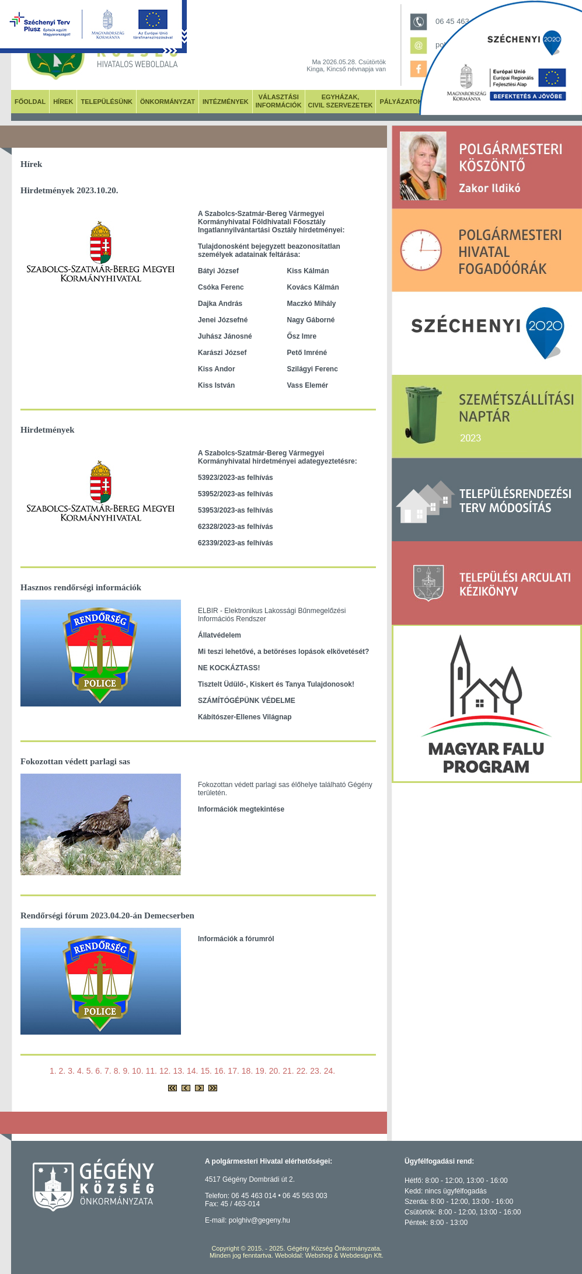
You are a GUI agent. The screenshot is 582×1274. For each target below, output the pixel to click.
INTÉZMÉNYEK (226, 101)
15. (205, 1070)
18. (247, 1070)
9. (126, 1070)
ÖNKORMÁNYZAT (167, 101)
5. (89, 1070)
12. (164, 1070)
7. (107, 1070)
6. (98, 1070)
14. (192, 1070)
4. (80, 1070)
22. (302, 1070)
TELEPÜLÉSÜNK (107, 101)
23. (315, 1070)
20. (274, 1070)
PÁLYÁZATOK (400, 101)
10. (137, 1070)
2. (62, 1070)
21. (288, 1070)
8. (117, 1070)
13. (178, 1070)
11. (151, 1070)
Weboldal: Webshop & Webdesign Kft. (329, 1255)
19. (260, 1070)
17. (233, 1070)
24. (329, 1070)
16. (219, 1070)
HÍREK (63, 101)
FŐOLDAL (30, 101)
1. (53, 1070)
